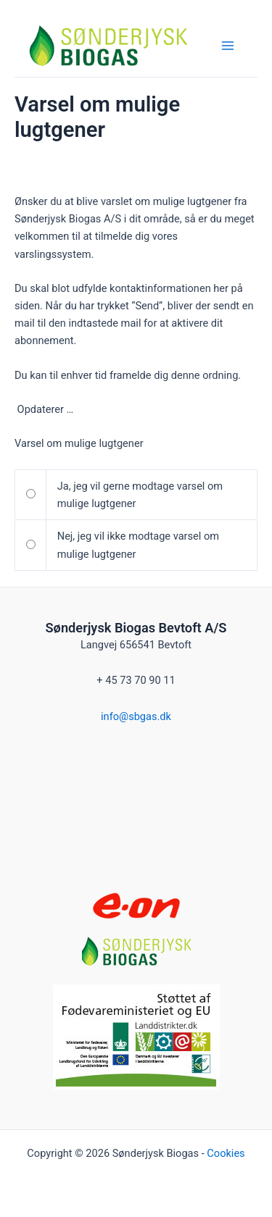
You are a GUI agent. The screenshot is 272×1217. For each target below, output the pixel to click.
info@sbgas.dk (136, 716)
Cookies (225, 1153)
